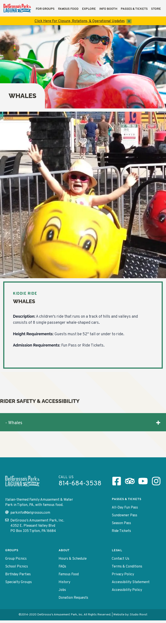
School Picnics (16, 566)
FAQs (62, 566)
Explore (89, 9)
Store (156, 9)
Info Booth (108, 9)
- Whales (83, 423)
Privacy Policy (123, 574)
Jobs (62, 590)
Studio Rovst (138, 614)
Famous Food (68, 9)
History (64, 582)
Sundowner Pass (124, 515)
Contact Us (120, 559)
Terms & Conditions (127, 566)
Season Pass (121, 523)
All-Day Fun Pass (125, 507)
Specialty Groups (18, 582)
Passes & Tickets (134, 9)
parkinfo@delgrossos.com (27, 512)
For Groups (45, 9)
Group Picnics (16, 559)
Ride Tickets (121, 531)
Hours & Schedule (73, 559)
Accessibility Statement (131, 582)
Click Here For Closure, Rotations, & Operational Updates (80, 21)
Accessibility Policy (127, 590)
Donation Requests (73, 598)
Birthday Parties (18, 574)
